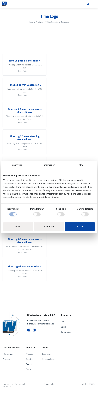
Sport (63, 326)
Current (29, 364)
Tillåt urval (49, 226)
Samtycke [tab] (17, 165)
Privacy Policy (49, 384)
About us (30, 359)
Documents (46, 353)
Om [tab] (81, 165)
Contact (29, 369)
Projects (6, 359)
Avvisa (18, 226)
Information (66, 331)
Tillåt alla (79, 226)
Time (63, 321)
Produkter (40, 22)
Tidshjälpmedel (52, 22)
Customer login (47, 359)
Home (31, 22)
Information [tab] (49, 165)
